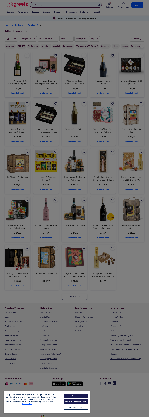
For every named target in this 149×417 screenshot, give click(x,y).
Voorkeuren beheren (75, 407)
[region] (47, 402)
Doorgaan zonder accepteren (75, 401)
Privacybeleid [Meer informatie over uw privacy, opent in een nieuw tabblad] (27, 404)
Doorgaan (75, 396)
